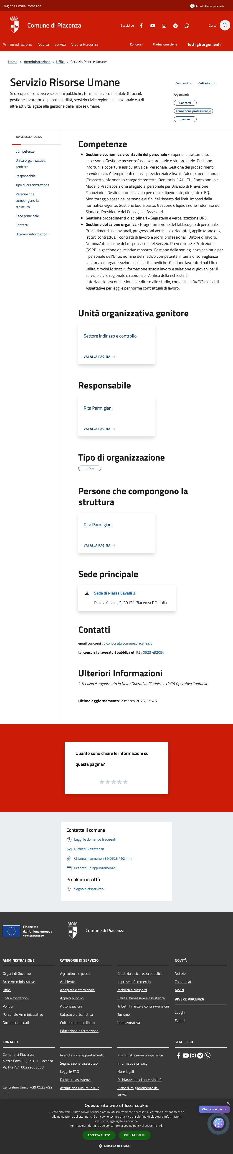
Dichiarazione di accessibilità (139, 1079)
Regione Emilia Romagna (22, 6)
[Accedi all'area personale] (207, 6)
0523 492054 (153, 652)
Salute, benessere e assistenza (141, 998)
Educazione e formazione (79, 1030)
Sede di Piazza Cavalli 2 (114, 593)
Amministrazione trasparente (140, 1055)
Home (12, 61)
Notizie (180, 973)
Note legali (125, 1071)
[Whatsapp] (184, 25)
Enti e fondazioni (16, 998)
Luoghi (180, 1012)
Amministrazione (37, 61)
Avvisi (179, 990)
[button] (116, 1146)
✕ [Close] (225, 1109)
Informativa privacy (132, 1063)
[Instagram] (161, 25)
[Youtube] (150, 25)
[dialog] (116, 1126)
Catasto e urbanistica (76, 1014)
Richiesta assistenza (75, 1079)
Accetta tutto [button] (99, 1135)
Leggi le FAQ (69, 1071)
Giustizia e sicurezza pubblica (139, 973)
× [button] (228, 1103)
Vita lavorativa (128, 1022)
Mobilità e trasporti (132, 990)
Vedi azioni (208, 83)
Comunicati (183, 981)
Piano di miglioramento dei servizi (138, 1091)
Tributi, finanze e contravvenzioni (143, 1006)
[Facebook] (138, 25)
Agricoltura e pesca (75, 973)
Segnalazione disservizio (79, 1063)
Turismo (123, 1014)
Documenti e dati (16, 1022)
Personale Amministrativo (23, 1014)
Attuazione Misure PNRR (79, 1088)
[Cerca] (224, 25)
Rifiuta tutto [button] (135, 1135)
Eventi (180, 1020)
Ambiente (67, 981)
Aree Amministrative (19, 981)
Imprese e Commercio (134, 981)
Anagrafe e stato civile (77, 990)
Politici (8, 1006)
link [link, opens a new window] (160, 1126)
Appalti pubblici (72, 998)
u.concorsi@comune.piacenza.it (128, 643)
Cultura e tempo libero (77, 1022)
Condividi (184, 83)
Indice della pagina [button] (28, 136)
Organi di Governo (17, 973)
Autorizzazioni (71, 1006)
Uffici (60, 61)
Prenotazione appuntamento (82, 1055)
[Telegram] (172, 25)
